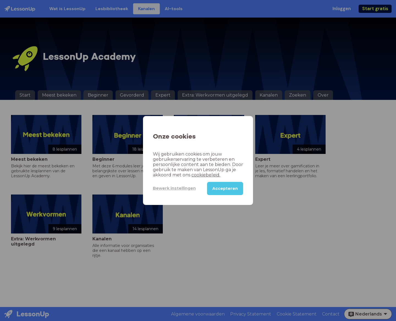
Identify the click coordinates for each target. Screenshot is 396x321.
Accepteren (225, 188)
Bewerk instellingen (174, 188)
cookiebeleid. (205, 175)
